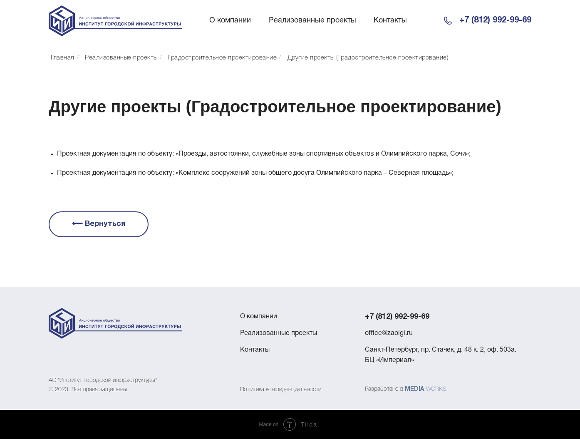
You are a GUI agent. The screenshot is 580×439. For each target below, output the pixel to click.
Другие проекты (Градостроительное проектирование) (368, 58)
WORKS (436, 389)
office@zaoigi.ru (389, 333)
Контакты (390, 20)
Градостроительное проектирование (222, 58)
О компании (230, 20)
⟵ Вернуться (99, 224)
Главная (62, 58)
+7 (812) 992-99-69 (495, 20)
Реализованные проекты (312, 20)
